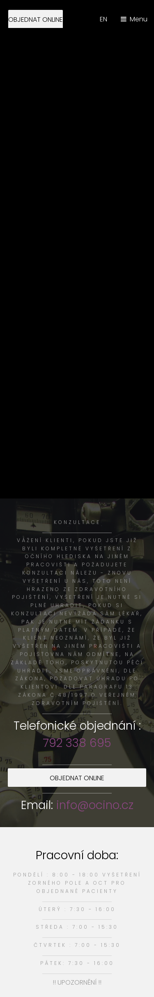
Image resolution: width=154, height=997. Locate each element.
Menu (138, 19)
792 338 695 (77, 743)
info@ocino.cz (94, 805)
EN (103, 19)
